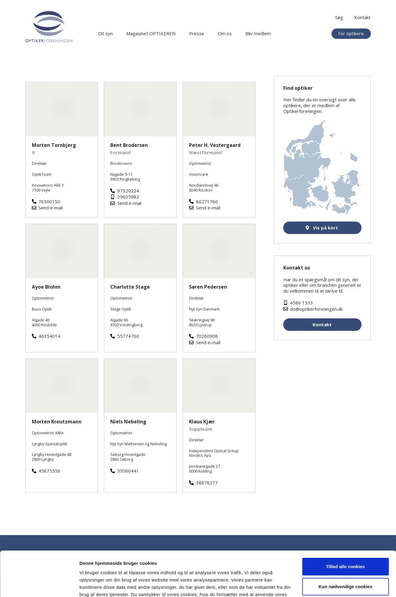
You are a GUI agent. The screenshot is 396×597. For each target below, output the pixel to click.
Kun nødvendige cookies (345, 552)
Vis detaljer (91, 585)
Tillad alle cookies (345, 533)
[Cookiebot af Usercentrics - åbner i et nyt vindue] (39, 585)
